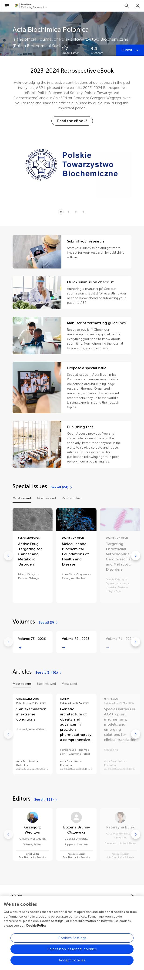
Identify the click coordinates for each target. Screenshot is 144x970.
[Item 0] (61, 212)
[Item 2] (76, 212)
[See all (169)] (46, 799)
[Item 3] (83, 212)
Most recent (22, 498)
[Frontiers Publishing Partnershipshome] (31, 6)
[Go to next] (135, 555)
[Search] (126, 6)
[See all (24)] (62, 487)
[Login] (138, 6)
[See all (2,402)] (48, 672)
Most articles (70, 498)
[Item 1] (68, 212)
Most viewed (46, 498)
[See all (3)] (48, 622)
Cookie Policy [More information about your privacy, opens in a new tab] (36, 931)
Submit (127, 50)
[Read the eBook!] (72, 121)
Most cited (69, 684)
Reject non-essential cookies (72, 955)
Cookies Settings (72, 944)
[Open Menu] (7, 6)
